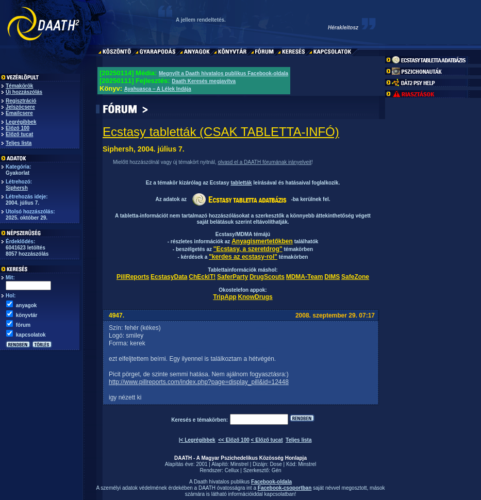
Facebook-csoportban (284, 488)
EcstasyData (169, 276)
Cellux (232, 470)
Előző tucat (19, 134)
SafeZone (355, 276)
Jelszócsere (20, 107)
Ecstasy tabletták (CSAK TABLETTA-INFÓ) (221, 132)
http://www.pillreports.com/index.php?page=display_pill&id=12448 (199, 382)
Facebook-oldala (271, 482)
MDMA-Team (304, 276)
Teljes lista (18, 143)
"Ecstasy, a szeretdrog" (248, 249)
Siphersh (17, 188)
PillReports (133, 276)
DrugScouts (267, 276)
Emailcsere (19, 113)
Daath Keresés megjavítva (204, 81)
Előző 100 (17, 128)
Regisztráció (21, 101)
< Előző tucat (267, 440)
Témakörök (19, 86)
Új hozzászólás (24, 92)
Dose (275, 464)
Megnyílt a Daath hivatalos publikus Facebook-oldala (223, 73)
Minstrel (239, 464)
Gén (276, 470)
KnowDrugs (255, 297)
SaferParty (232, 276)
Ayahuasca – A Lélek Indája (157, 89)
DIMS (332, 276)
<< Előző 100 (234, 440)
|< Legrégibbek (197, 440)
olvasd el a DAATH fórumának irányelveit (264, 162)
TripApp (224, 297)
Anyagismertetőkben (262, 241)
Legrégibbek (21, 122)
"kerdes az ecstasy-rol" (243, 256)
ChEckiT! (202, 276)
